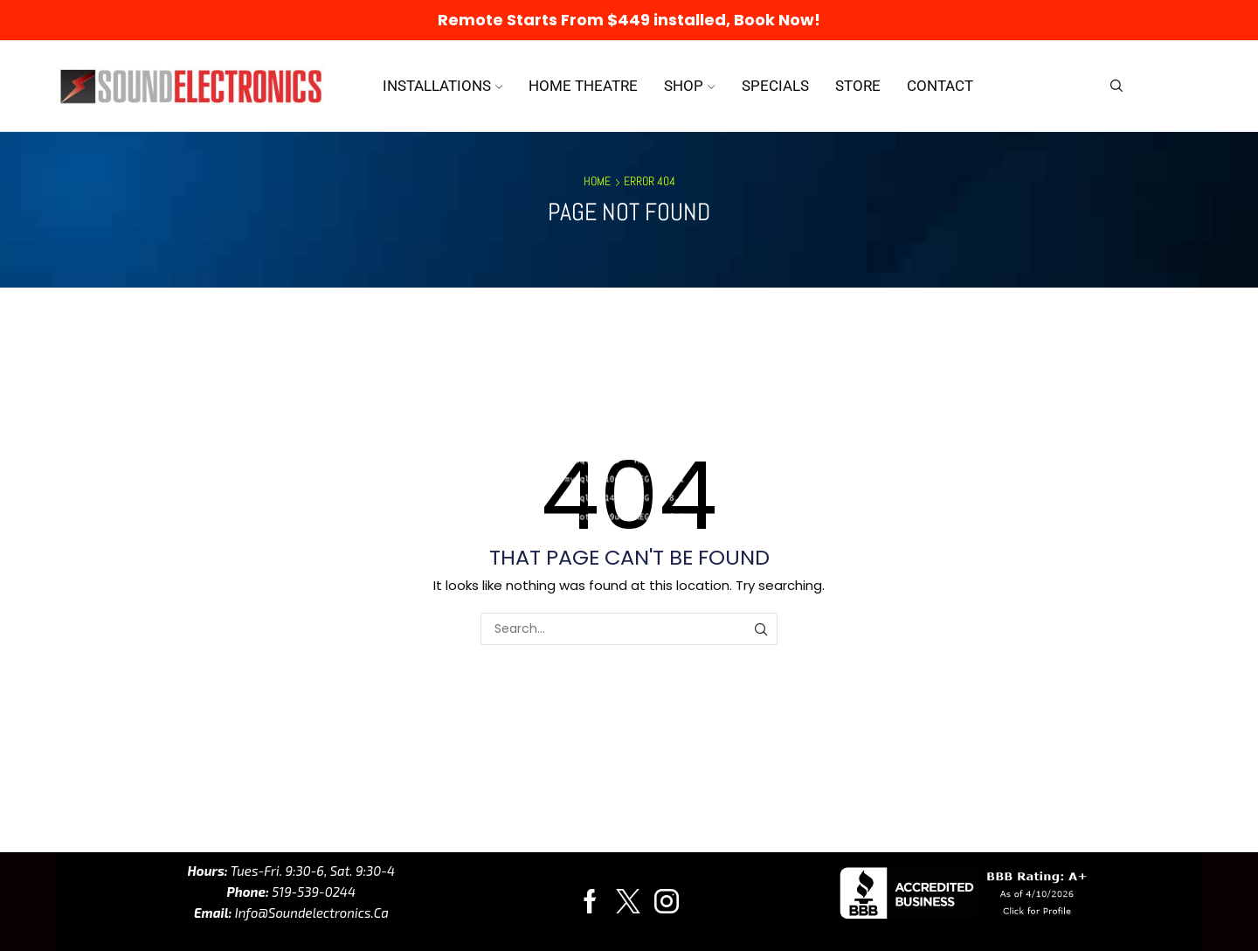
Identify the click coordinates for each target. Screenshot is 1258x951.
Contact (940, 85)
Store (858, 85)
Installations (443, 85)
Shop (689, 85)
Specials (775, 85)
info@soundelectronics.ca (310, 912)
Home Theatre (583, 85)
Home (597, 181)
